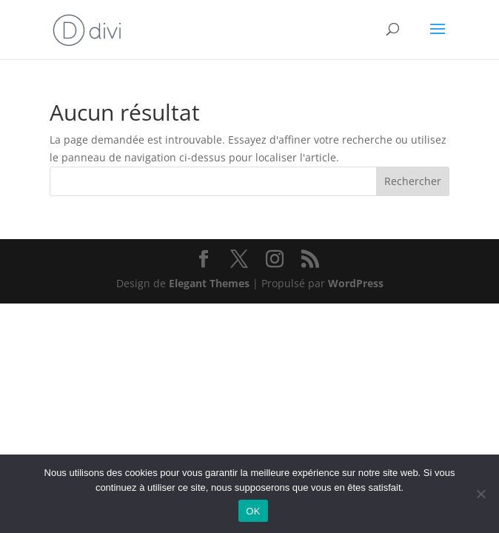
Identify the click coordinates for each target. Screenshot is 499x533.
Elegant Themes (209, 283)
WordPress (356, 283)
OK (253, 511)
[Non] (480, 493)
